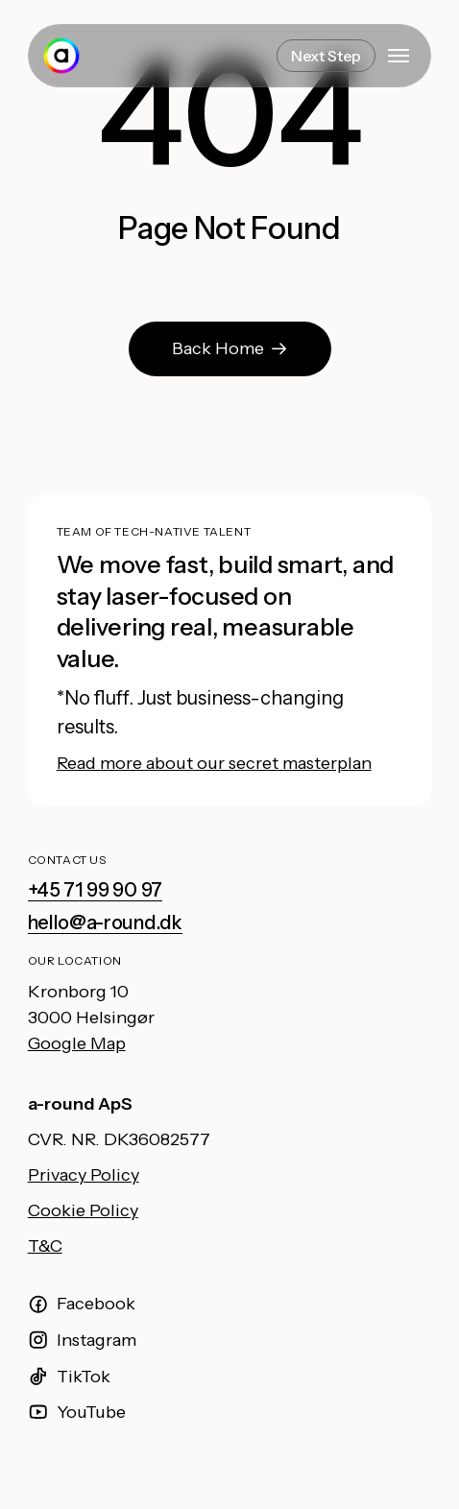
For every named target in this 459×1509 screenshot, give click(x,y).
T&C (45, 1246)
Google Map (77, 1043)
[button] (398, 55)
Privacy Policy (83, 1175)
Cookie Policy (83, 1210)
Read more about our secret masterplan (214, 763)
